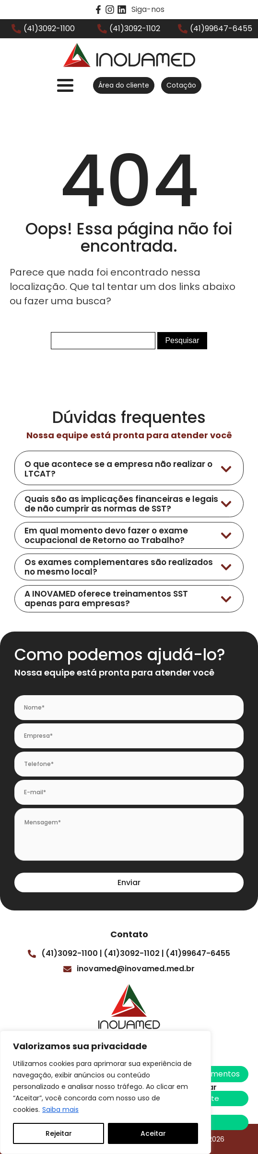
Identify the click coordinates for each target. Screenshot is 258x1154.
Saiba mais (60, 1109)
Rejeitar (59, 1133)
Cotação (181, 85)
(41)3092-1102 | (134, 953)
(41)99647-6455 (197, 953)
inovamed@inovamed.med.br (136, 968)
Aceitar (153, 1133)
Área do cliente (123, 85)
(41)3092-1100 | (71, 953)
